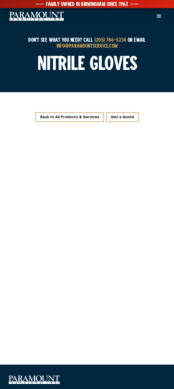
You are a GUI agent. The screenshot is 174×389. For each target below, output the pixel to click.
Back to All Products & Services (69, 117)
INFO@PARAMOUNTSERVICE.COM (87, 45)
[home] (35, 16)
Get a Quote (122, 117)
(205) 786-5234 (110, 39)
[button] (159, 16)
